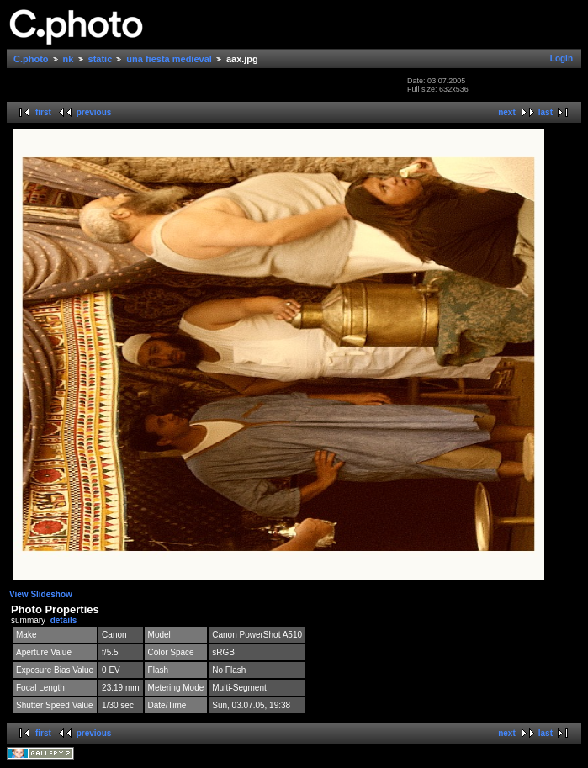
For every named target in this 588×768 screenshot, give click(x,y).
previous (94, 112)
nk (68, 59)
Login (561, 58)
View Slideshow (40, 594)
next (507, 112)
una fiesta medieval (169, 59)
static (100, 59)
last (545, 112)
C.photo (31, 59)
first (43, 112)
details (63, 620)
